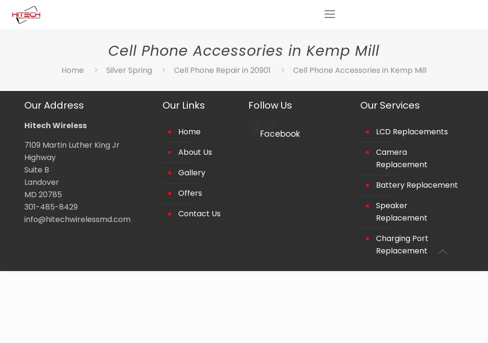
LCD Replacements (412, 131)
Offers (190, 193)
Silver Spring (129, 70)
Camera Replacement (401, 158)
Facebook (280, 134)
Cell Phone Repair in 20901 (222, 70)
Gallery (191, 172)
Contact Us (199, 213)
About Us (195, 152)
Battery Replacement (417, 185)
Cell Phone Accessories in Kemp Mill (360, 70)
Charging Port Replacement (402, 244)
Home (72, 70)
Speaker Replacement (401, 211)
